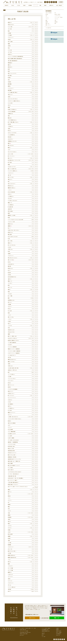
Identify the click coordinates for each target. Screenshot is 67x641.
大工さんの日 (10, 198)
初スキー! (9, 270)
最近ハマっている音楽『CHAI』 (12, 168)
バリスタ (9, 559)
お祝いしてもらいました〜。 (12, 183)
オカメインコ (10, 414)
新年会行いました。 (10, 232)
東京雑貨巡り (10, 517)
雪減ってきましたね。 (11, 145)
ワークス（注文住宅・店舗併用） (46, 628)
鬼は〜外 (9, 323)
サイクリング (10, 427)
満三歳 (9, 217)
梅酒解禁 (9, 536)
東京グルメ (9, 561)
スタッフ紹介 (43, 636)
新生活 (9, 71)
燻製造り (9, 489)
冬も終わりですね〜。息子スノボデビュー (13, 230)
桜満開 (9, 43)
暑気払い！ (9, 289)
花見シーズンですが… (11, 177)
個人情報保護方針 (58, 633)
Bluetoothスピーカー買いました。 (12, 338)
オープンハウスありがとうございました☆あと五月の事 (15, 219)
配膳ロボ (9, 147)
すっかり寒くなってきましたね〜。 (13, 200)
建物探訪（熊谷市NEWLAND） (12, 557)
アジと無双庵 (10, 35)
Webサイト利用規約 (58, 632)
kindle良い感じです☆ (11, 264)
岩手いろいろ (10, 302)
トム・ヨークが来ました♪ (11, 374)
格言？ (9, 181)
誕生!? (9, 372)
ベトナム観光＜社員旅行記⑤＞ (12, 342)
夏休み (9, 285)
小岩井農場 (9, 304)
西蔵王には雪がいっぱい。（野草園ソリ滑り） (14, 461)
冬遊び (9, 115)
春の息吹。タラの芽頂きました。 (12, 109)
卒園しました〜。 (10, 179)
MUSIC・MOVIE (57, 14)
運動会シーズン (10, 202)
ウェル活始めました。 (11, 196)
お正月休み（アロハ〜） (11, 393)
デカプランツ (10, 306)
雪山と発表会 (10, 75)
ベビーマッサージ (10, 576)
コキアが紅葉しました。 (11, 408)
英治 (55, 23)
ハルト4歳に (9, 542)
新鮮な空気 (9, 266)
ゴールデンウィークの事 (11, 221)
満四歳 (9, 164)
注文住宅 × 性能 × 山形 (23, 629)
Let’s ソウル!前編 (10, 570)
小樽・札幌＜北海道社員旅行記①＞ (13, 60)
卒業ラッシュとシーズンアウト (12, 73)
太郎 (55, 20)
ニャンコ (47, 17)
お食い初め (9, 357)
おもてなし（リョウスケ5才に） (12, 132)
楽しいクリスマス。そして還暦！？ (13, 480)
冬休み (9, 79)
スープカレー (10, 319)
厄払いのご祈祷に (10, 41)
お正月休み (9, 274)
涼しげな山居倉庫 (10, 429)
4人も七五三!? (10, 344)
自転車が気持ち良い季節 (11, 450)
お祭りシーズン (10, 287)
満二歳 (9, 251)
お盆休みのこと (10, 54)
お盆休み (9, 96)
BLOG (42, 635)
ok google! (9, 247)
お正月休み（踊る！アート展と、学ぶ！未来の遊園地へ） (16, 478)
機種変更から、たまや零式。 (12, 215)
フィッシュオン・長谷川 (58, 17)
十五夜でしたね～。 (10, 249)
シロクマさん (10, 525)
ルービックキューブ (10, 88)
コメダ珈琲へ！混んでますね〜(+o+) (13, 416)
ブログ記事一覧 (48, 27)
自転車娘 (9, 253)
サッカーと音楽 (10, 26)
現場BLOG (43, 633)
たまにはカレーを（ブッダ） (12, 166)
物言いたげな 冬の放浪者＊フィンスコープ (14, 465)
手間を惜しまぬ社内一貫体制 (23, 633)
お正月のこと (10, 194)
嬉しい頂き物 (10, 162)
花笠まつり (9, 521)
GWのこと (9, 105)
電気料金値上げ (10, 62)
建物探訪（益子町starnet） (11, 555)
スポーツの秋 (10, 52)
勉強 (46, 20)
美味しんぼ (47, 23)
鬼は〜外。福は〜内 (10, 469)
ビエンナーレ (10, 500)
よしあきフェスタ (10, 574)
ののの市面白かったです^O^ (12, 433)
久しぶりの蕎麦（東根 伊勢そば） (13, 92)
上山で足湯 (9, 553)
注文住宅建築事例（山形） (45, 629)
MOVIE (47, 14)
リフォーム (56, 18)
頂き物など (9, 39)
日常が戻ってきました (11, 24)
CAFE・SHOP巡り (49, 12)
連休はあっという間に (11, 448)
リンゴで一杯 (10, 325)
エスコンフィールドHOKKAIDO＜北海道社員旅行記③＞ (15, 56)
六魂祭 (9, 540)
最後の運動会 (10, 90)
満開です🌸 (9, 143)
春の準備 (9, 77)
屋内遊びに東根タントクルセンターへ (13, 484)
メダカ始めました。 (10, 126)
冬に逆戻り (9, 321)
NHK (8, 502)
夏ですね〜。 (10, 130)
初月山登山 (9, 124)
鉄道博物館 (9, 544)
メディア (47, 18)
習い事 (9, 238)
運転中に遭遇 (10, 234)
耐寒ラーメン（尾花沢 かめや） (12, 336)
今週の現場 (9, 589)
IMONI (9, 508)
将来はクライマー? (10, 391)
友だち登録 (56, 617)
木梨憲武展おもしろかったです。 (12, 141)
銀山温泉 (9, 538)
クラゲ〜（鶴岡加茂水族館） (12, 431)
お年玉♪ (9, 327)
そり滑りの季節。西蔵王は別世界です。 (13, 482)
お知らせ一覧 (58, 635)
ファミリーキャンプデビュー (12, 378)
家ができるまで (22, 635)
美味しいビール (10, 158)
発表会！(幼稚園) (10, 463)
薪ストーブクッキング (11, 395)
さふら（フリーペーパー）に (12, 397)
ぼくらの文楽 (10, 410)
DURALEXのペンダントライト (12, 452)
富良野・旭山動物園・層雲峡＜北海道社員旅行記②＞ (15, 58)
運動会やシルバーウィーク (11, 412)
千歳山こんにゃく (10, 94)
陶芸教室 (9, 504)
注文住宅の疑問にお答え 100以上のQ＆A (25, 632)
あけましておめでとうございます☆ (13, 236)
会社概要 (57, 628)
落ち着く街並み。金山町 (11, 446)
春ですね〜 (9, 308)
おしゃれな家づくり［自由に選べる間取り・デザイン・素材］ (28, 628)
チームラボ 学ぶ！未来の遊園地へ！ (13, 389)
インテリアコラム (57, 15)
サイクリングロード (10, 380)
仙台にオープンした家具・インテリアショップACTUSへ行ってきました (18, 486)
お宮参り (9, 363)
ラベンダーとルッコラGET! (11, 444)
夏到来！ (9, 213)
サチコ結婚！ (10, 376)
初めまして (9, 591)
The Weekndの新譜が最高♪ (11, 111)
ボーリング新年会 (10, 467)
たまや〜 (9, 149)
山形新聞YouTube (10, 113)
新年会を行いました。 (11, 185)
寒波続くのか (10, 22)
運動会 (9, 506)
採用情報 (57, 629)
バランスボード (10, 283)
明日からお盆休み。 (10, 211)
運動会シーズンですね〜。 (11, 361)
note (46, 15)
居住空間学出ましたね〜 (11, 300)
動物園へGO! (10, 572)
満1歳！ (9, 291)
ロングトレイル (10, 580)
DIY (55, 12)
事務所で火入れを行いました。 (12, 359)
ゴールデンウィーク (10, 37)
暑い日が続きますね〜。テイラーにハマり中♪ (14, 160)
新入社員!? (9, 272)
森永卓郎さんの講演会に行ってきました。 (13, 340)
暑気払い (9, 523)
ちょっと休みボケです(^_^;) (12, 355)
